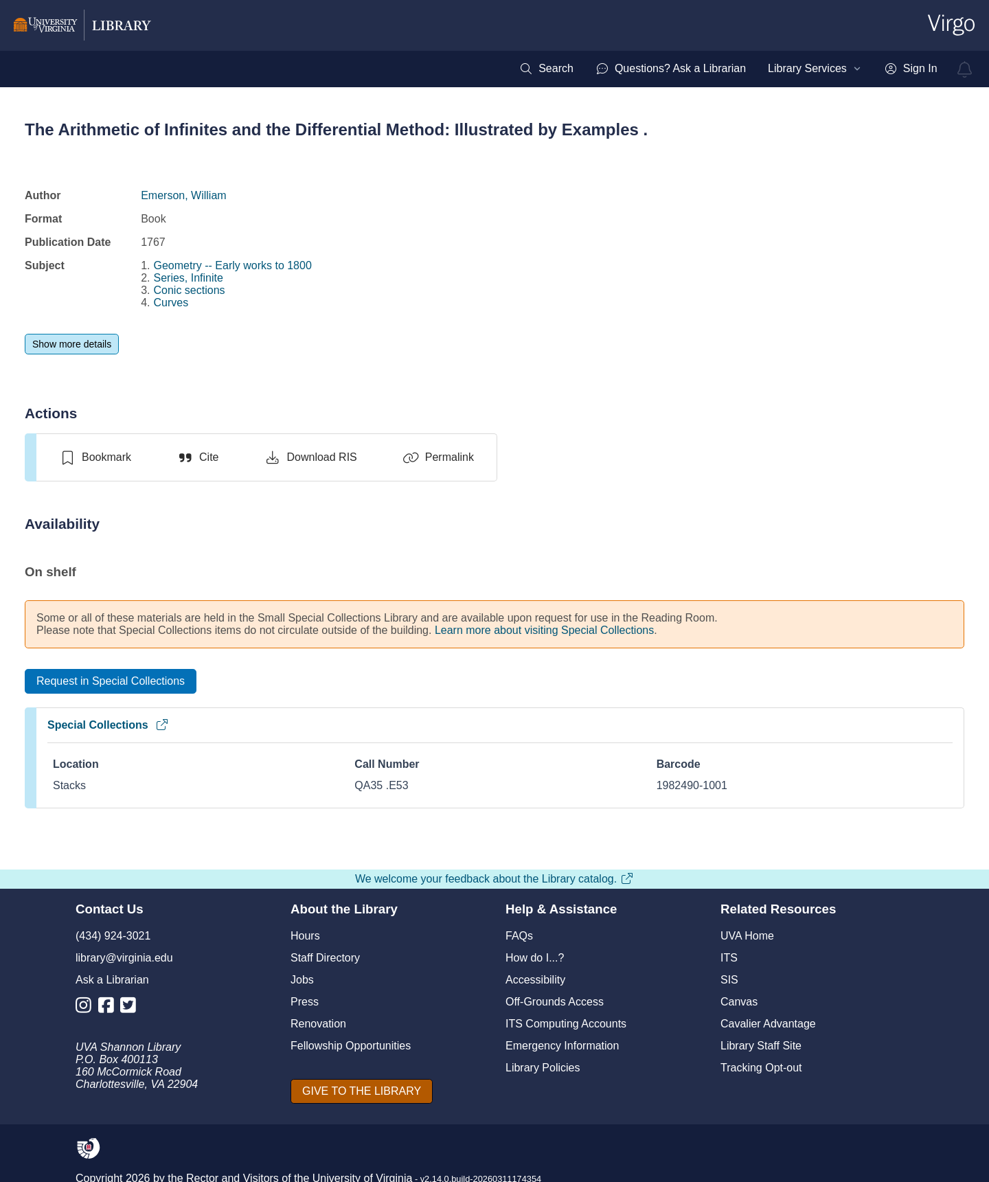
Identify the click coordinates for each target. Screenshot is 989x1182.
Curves (171, 302)
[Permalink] (438, 457)
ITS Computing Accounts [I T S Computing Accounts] (565, 1024)
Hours (305, 936)
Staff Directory (325, 958)
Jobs (302, 980)
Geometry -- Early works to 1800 (233, 265)
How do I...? (534, 958)
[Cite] (197, 457)
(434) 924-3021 (113, 936)
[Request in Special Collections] (110, 681)
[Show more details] (72, 344)
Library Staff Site (761, 1046)
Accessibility (535, 980)
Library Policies (542, 1067)
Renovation (318, 1024)
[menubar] (728, 69)
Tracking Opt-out (761, 1067)
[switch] (95, 457)
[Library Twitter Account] (131, 1008)
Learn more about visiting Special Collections (544, 630)
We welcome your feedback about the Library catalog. (494, 879)
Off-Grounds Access (554, 1002)
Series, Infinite (188, 278)
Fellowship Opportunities (351, 1046)
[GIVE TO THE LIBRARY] (362, 1091)
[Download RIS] (310, 457)
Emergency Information (562, 1046)
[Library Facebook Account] (109, 1008)
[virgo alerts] (965, 69)
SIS (729, 980)
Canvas (739, 1002)
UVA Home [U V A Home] (747, 936)
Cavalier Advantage (768, 1024)
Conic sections (189, 290)
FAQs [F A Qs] (519, 936)
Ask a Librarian (112, 980)
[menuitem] (546, 69)
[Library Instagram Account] (87, 1008)
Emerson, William (183, 195)
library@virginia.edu (124, 958)
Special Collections (108, 725)
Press (305, 1002)
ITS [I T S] (729, 958)
